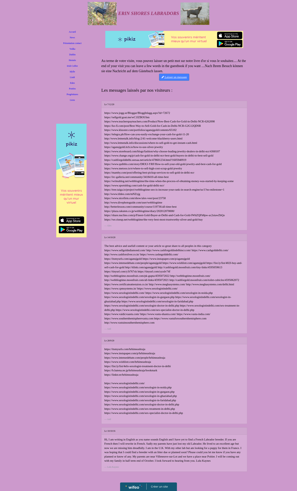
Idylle (72, 71)
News (72, 37)
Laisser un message (174, 77)
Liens (72, 100)
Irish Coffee (72, 66)
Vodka (72, 49)
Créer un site (159, 486)
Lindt (72, 77)
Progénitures (72, 94)
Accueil (72, 31)
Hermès (72, 60)
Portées (72, 88)
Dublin (72, 54)
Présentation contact (72, 43)
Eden (72, 83)
